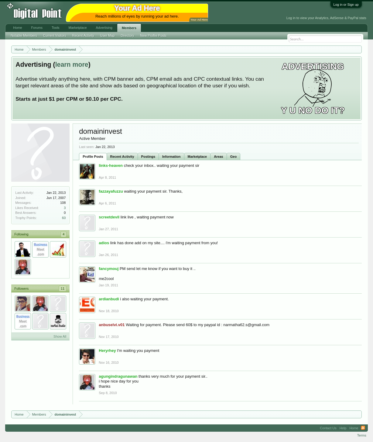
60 (64, 218)
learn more (71, 64)
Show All (59, 336)
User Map (107, 35)
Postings (148, 156)
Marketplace (197, 156)
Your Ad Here (198, 19)
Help (343, 428)
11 (62, 288)
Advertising (104, 27)
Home (17, 27)
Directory (127, 35)
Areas (218, 156)
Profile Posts (93, 156)
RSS (363, 428)
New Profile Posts (153, 35)
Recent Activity (122, 156)
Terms (361, 435)
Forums (37, 27)
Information (171, 156)
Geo (233, 156)
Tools (56, 27)
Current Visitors (54, 35)
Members (129, 28)
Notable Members (24, 35)
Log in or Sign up (346, 4)
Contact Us (328, 428)
